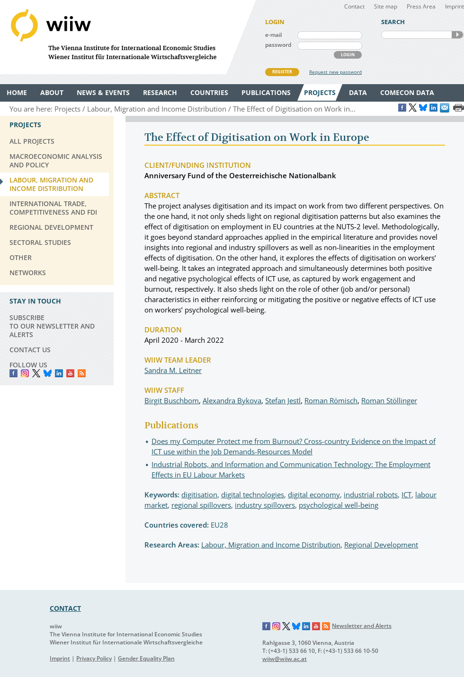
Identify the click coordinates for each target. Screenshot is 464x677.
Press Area (421, 6)
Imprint (454, 6)
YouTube (70, 373)
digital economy (314, 494)
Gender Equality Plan (146, 658)
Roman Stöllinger (389, 400)
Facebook (13, 373)
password (278, 45)
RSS (82, 373)
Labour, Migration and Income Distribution (270, 544)
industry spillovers (265, 505)
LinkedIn (59, 373)
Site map (385, 6)
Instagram (276, 626)
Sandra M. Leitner (173, 370)
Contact (354, 6)
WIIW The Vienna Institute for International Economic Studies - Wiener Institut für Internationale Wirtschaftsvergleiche (128, 37)
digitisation (199, 494)
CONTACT (65, 608)
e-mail (273, 35)
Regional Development (381, 544)
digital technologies (252, 494)
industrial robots (371, 494)
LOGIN (348, 55)
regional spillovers (201, 505)
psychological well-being (338, 505)
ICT (406, 494)
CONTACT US (30, 349)
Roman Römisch (330, 400)
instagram (25, 373)
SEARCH (457, 34)
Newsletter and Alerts (362, 626)
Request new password (335, 72)
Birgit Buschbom (171, 400)
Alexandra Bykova (232, 400)
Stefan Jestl (283, 400)
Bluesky (48, 373)
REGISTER (282, 72)
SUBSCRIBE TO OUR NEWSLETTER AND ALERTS (52, 326)
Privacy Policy (94, 658)
